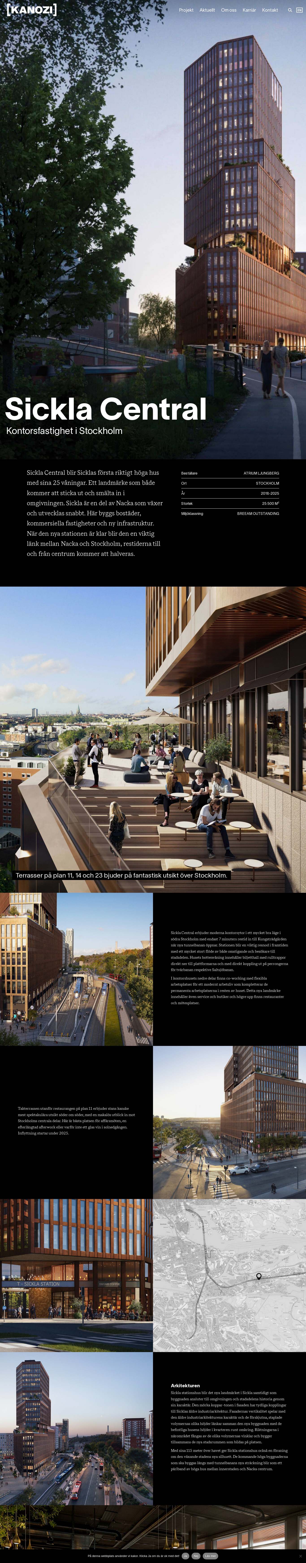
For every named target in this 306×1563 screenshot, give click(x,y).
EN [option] (299, 10)
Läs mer (210, 1556)
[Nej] (300, 1556)
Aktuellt (207, 11)
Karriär (249, 11)
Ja (185, 1556)
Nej (196, 1556)
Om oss (229, 11)
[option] (299, 10)
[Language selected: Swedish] (299, 10)
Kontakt (270, 11)
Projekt (186, 11)
